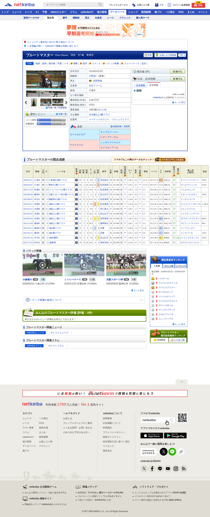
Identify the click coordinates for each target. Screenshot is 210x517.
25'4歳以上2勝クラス (99, 114)
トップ (5, 12)
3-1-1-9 (102, 109)
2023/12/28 (28, 223)
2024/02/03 (28, 218)
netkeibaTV (87, 12)
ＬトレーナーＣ (72, 279)
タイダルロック (166, 292)
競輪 (198, 5)
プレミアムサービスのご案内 (77, 423)
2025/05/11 (28, 204)
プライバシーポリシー (114, 432)
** (125, 180)
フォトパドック (130, 63)
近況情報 (153, 85)
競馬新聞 (146, 12)
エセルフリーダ (166, 314)
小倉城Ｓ (27, 279)
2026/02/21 (28, 180)
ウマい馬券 (28, 427)
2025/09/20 (28, 194)
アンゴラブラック (167, 310)
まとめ (191, 12)
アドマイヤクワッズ (168, 283)
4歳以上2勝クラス (57, 204)
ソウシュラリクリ (120, 119)
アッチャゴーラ (188, 199)
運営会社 (107, 450)
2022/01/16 (28, 238)
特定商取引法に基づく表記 (116, 441)
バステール (164, 278)
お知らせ (67, 418)
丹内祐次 (104, 180)
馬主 (87, 17)
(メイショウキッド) (189, 238)
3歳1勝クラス (55, 228)
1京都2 (37, 213)
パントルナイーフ (167, 296)
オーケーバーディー (190, 180)
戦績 (38, 63)
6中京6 (37, 242)
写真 (59, 63)
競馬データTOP (31, 17)
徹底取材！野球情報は (100, 492)
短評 (83, 63)
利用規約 (107, 427)
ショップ (133, 12)
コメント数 (169, 266)
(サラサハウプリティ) (191, 218)
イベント (203, 12)
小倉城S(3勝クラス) (58, 180)
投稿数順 (159, 340)
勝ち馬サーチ (142, 17)
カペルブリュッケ (189, 185)
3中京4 (37, 199)
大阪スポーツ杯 (114, 279)
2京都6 (37, 204)
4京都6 (37, 189)
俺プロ (158, 12)
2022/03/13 (28, 228)
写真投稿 (62, 107)
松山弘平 (104, 194)
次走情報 (140, 85)
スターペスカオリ (189, 194)
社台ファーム (95, 85)
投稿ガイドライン (112, 437)
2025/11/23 (28, 189)
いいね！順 (178, 340)
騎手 (65, 17)
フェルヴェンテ (188, 189)
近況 (144, 63)
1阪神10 (37, 228)
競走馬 (50, 17)
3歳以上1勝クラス (57, 223)
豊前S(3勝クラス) (57, 185)
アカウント (44, 446)
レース (28, 12)
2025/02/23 (28, 209)
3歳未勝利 (53, 238)
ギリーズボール (166, 305)
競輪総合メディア (45, 504)
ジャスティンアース (190, 213)
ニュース (16, 12)
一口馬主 (170, 12)
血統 (44, 63)
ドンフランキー (188, 228)
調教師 (76, 17)
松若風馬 (104, 185)
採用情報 (107, 418)
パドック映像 (111, 63)
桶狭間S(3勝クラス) (58, 199)
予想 (44, 12)
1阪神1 (37, 233)
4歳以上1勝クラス (57, 218)
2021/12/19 (28, 242)
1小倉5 (37, 185)
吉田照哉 (97, 80)
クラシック (125, 17)
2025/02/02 (28, 213)
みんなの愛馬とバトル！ (45, 492)
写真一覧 (52, 107)
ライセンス (108, 446)
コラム (73, 12)
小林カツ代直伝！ (94, 500)
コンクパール (187, 233)
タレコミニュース (59, 332)
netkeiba (157, 97)
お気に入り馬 (45, 441)
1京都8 (37, 209)
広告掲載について (112, 423)
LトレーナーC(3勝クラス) (60, 189)
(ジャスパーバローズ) (191, 204)
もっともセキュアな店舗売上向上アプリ (160, 492)
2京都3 (37, 218)
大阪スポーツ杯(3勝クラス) (61, 194)
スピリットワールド (190, 223)
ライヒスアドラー (167, 287)
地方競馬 (102, 12)
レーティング (181, 266)
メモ (66, 63)
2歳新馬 (52, 242)
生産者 (98, 17)
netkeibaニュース (35, 332)
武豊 (102, 228)
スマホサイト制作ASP (153, 496)
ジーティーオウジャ (99, 119)
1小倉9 (37, 180)
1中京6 (37, 238)
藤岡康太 (104, 223)
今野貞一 (93, 76)
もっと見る (180, 102)
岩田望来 (104, 218)
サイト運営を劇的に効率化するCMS (158, 500)
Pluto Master (61, 55)
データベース (117, 11)
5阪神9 (37, 223)
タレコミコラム (56, 345)
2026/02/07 (28, 185)
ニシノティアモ (166, 319)
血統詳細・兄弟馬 (121, 126)
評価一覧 (62, 114)
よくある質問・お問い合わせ (77, 427)
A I (37, 12)
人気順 (157, 266)
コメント (95, 63)
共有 (148, 55)
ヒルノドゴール (188, 209)
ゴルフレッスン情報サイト (100, 496)
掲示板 (52, 63)
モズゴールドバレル (190, 242)
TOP (29, 63)
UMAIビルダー (58, 12)
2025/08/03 (28, 199)
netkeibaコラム (34, 345)
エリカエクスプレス (168, 301)
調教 (74, 63)
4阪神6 (37, 194)
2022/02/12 (28, 233)
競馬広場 (43, 427)
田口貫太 (104, 209)
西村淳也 (104, 242)
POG (181, 12)
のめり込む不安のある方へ (76, 432)
